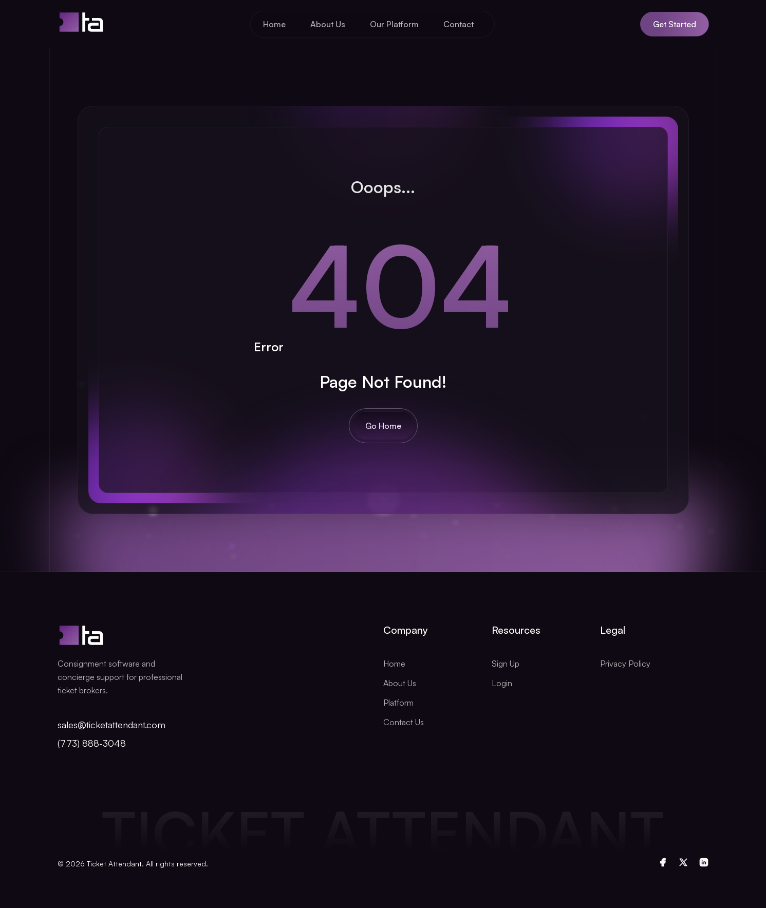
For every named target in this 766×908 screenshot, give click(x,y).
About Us (327, 24)
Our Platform (394, 24)
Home (274, 24)
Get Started (674, 24)
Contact (458, 24)
